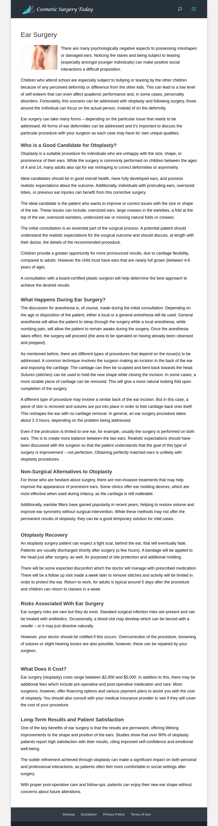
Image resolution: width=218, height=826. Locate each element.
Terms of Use (141, 814)
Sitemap (68, 814)
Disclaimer (89, 814)
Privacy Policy (114, 814)
